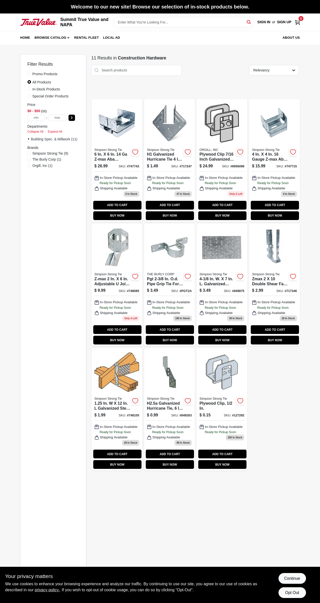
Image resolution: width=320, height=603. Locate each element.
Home (25, 37)
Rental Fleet (86, 37)
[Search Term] (184, 22)
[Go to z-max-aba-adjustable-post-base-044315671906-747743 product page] (117, 160)
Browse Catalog (50, 37)
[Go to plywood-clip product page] (221, 409)
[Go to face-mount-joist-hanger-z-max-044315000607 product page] (274, 285)
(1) (46, 159)
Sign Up (284, 22)
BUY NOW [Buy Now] (117, 215)
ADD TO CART (117, 205)
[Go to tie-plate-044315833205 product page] (221, 285)
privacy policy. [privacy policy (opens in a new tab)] (47, 590)
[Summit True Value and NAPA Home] (38, 22)
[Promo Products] (29, 73)
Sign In (263, 22)
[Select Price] (71, 118)
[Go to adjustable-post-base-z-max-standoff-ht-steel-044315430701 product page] (274, 160)
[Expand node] (29, 139)
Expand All (55, 131)
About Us (291, 37)
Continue (292, 578)
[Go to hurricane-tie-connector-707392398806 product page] (169, 409)
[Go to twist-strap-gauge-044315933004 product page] (117, 409)
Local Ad (111, 37)
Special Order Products (50, 96)
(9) (50, 153)
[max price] (57, 118)
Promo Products (45, 74)
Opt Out (292, 593)
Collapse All (36, 131)
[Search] (249, 22)
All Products (41, 82)
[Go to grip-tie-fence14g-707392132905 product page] (169, 285)
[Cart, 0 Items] (297, 22)
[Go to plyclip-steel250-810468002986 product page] (221, 160)
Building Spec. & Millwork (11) (54, 139)
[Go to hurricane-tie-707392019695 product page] (169, 160)
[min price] (36, 118)
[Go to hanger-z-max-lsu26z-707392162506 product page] (117, 285)
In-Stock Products (46, 89)
